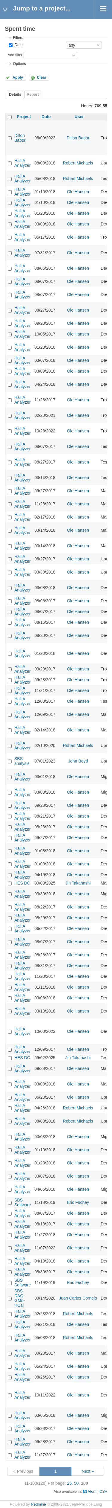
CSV (103, 1491)
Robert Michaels (78, 163)
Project (24, 116)
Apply (18, 77)
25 (69, 1483)
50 (76, 1483)
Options (19, 64)
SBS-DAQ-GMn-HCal (19, 1298)
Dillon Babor (19, 138)
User (79, 116)
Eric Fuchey (78, 1202)
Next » (88, 1471)
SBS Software (22, 1202)
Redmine (38, 1504)
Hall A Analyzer (22, 163)
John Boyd (78, 761)
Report (33, 94)
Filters (18, 38)
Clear (41, 77)
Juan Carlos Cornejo (78, 1298)
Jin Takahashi (78, 883)
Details (15, 94)
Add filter (14, 55)
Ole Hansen (78, 191)
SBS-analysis (22, 761)
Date (17, 45)
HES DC (22, 883)
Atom (92, 1491)
